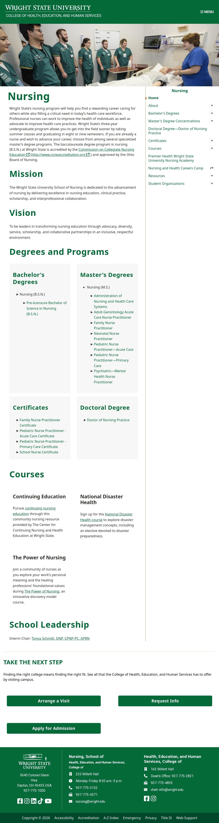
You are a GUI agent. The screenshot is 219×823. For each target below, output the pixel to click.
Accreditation (88, 818)
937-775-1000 (34, 791)
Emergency (132, 818)
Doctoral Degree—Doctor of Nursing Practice (177, 130)
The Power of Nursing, (42, 591)
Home (153, 98)
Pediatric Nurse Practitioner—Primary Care (111, 360)
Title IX (166, 818)
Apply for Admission (53, 728)
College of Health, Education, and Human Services (48, 15)
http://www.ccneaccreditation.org (61, 154)
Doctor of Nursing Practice (108, 420)
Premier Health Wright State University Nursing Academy (171, 158)
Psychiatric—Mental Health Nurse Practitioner (110, 376)
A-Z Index (111, 818)
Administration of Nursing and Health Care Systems (113, 301)
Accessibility (64, 818)
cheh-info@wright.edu (167, 790)
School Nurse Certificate (39, 452)
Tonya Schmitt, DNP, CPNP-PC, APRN (61, 638)
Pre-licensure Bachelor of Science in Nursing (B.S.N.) (47, 308)
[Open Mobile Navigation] (207, 12)
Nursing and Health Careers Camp (181, 168)
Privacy (151, 818)
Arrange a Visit (54, 701)
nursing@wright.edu (90, 801)
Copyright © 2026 (36, 818)
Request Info (165, 701)
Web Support (186, 818)
